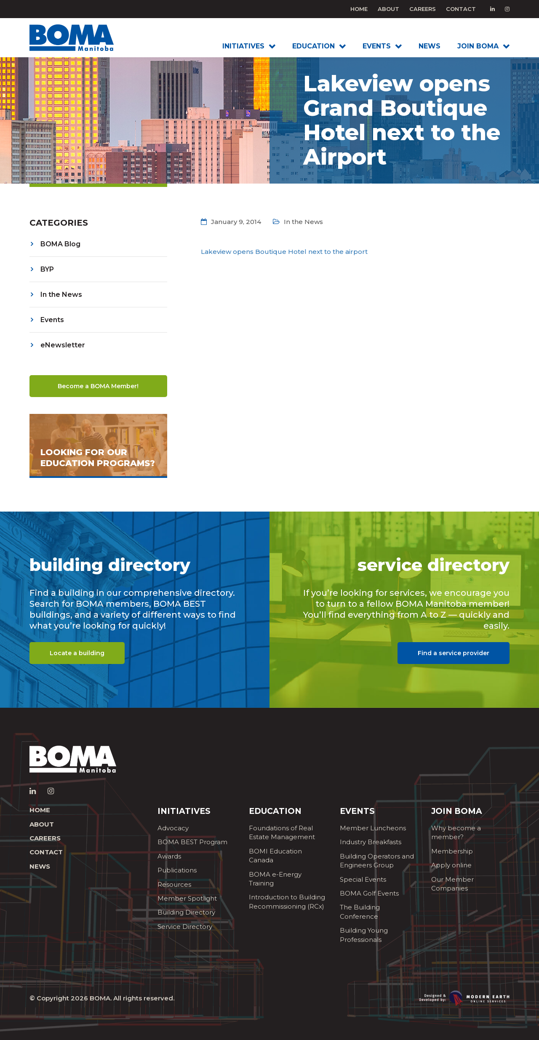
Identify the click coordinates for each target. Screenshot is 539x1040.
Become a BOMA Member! (98, 386)
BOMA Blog (60, 244)
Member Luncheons (373, 828)
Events (52, 320)
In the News (61, 295)
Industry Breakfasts (370, 842)
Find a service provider (453, 653)
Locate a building (77, 653)
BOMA (100, 998)
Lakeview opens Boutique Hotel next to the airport (284, 252)
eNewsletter (62, 345)
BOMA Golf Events (369, 893)
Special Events (363, 879)
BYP (47, 269)
